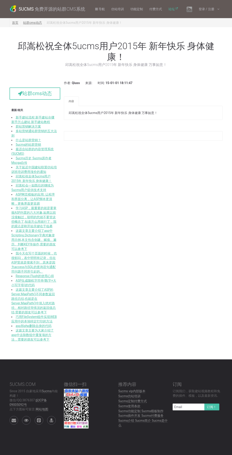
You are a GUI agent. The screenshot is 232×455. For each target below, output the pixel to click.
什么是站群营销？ (28, 140)
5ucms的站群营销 (28, 144)
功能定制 (136, 9)
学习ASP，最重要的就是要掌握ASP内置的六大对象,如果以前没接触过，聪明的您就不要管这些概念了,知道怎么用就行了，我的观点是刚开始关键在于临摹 (33, 217)
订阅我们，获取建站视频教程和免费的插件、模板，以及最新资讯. (196, 393)
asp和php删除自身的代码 (33, 326)
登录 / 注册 (207, 9)
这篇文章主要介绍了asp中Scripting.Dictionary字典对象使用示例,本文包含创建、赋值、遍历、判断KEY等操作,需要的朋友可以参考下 (33, 240)
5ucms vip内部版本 (131, 391)
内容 (71, 101)
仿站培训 (117, 9)
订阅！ (211, 407)
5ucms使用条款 (129, 406)
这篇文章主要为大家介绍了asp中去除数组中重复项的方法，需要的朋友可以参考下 (32, 335)
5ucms (46, 391)
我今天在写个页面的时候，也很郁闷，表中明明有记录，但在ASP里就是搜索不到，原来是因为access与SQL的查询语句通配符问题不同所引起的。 (34, 262)
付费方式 (155, 9)
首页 (15, 22)
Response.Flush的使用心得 (35, 276)
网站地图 (42, 409)
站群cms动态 (32, 22)
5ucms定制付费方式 (132, 401)
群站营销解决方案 (28, 126)
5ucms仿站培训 (129, 396)
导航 (100, 9)
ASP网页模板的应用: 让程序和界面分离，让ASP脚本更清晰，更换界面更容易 (33, 199)
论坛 (171, 9)
